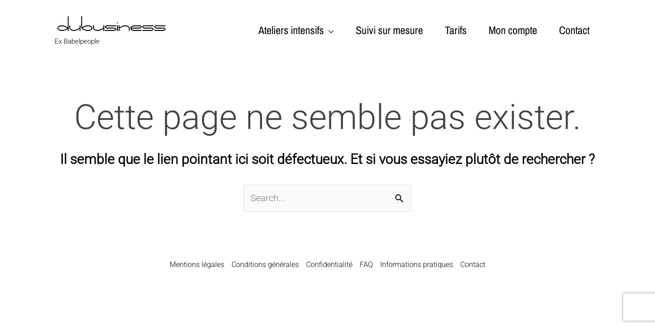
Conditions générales (265, 264)
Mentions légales (197, 264)
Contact (472, 264)
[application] (329, 30)
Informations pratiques (416, 264)
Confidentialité (329, 264)
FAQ (366, 264)
